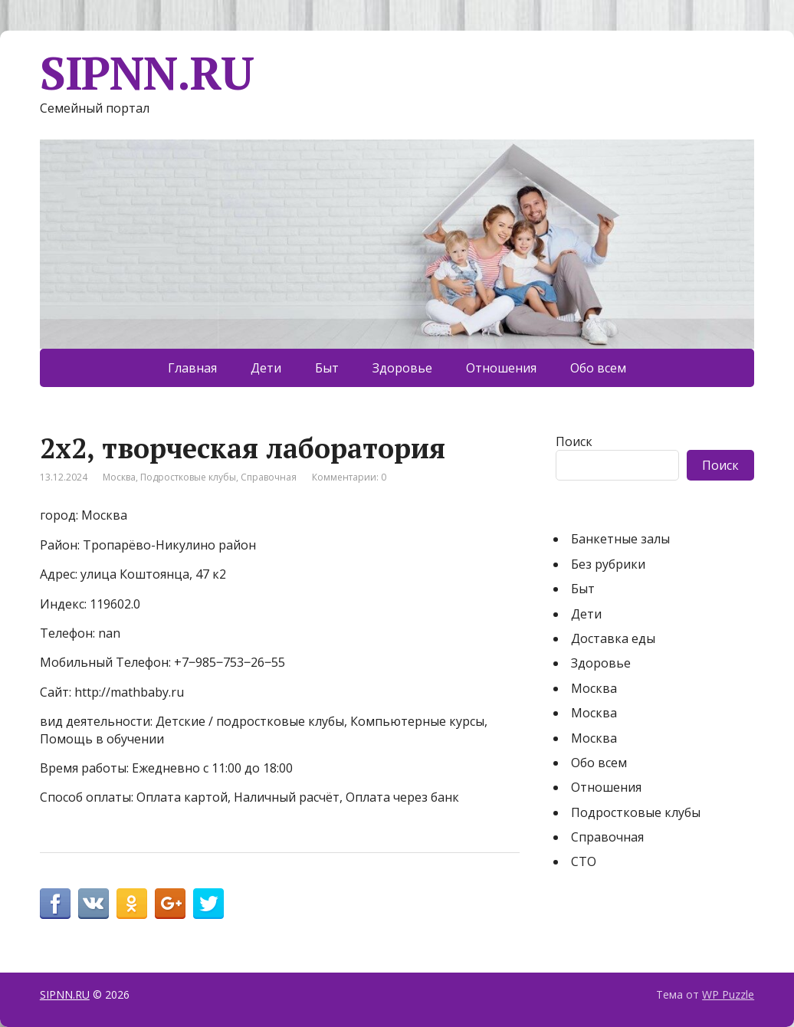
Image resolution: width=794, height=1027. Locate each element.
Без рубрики (608, 564)
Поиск (574, 441)
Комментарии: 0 (349, 477)
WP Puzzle (728, 994)
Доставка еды (613, 638)
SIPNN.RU (147, 73)
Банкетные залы (620, 538)
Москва (119, 477)
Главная (192, 367)
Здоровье (402, 367)
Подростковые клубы (188, 477)
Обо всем (598, 367)
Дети (266, 367)
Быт (327, 367)
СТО (583, 861)
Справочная (269, 477)
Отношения (501, 367)
